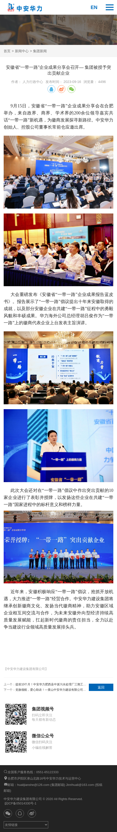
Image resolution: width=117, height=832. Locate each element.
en (94, 7)
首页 (7, 51)
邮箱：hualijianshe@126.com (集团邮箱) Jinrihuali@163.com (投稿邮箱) (53, 787)
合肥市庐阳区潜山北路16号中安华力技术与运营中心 (42, 778)
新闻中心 (22, 51)
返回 (101, 687)
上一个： (45, 684)
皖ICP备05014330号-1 (20, 803)
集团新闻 (40, 51)
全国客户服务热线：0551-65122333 (31, 772)
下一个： (45, 689)
